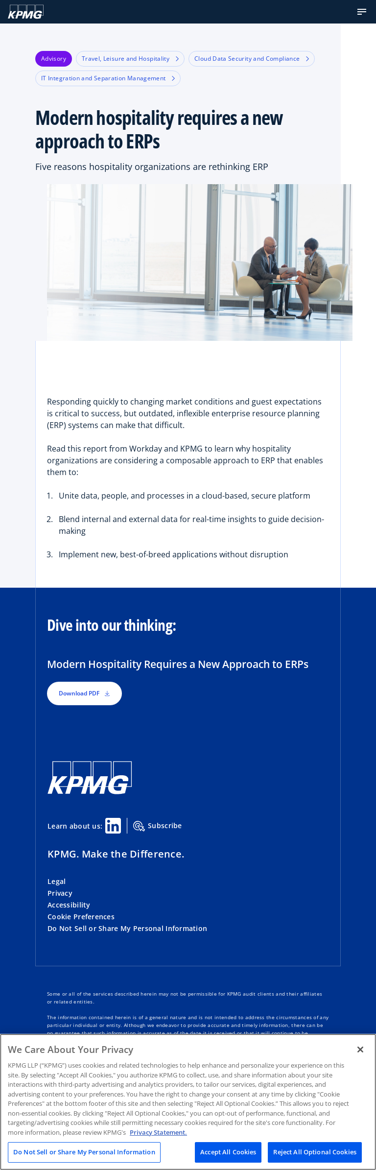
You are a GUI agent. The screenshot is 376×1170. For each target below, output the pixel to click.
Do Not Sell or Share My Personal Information (127, 928)
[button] (361, 12)
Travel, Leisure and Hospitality (130, 58)
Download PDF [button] (84, 693)
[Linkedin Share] (113, 826)
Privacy (59, 893)
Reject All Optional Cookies (314, 1151)
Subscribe (157, 826)
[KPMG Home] (26, 12)
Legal (56, 881)
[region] (188, 1102)
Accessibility (69, 904)
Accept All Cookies (228, 1151)
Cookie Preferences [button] (81, 916)
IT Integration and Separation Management (108, 78)
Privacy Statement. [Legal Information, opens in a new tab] (158, 1132)
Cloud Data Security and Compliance (251, 58)
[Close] (360, 1049)
